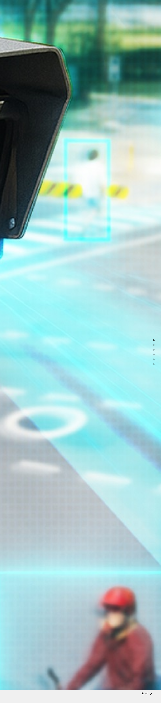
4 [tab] (153, 353)
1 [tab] (153, 339)
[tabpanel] (80, 351)
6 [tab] (153, 363)
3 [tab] (153, 349)
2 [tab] (153, 344)
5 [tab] (153, 358)
